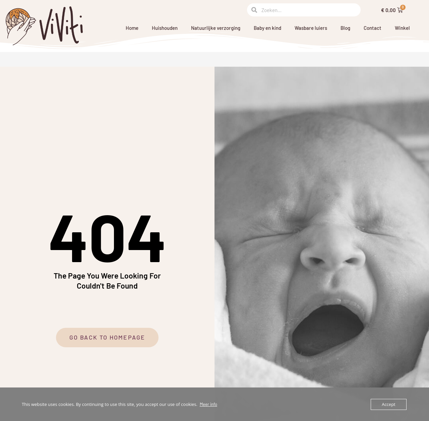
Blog (345, 28)
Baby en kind (267, 28)
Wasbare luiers (311, 28)
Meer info (208, 404)
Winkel (402, 28)
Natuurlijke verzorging (215, 28)
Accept (388, 404)
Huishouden (165, 28)
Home (132, 28)
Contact (372, 28)
